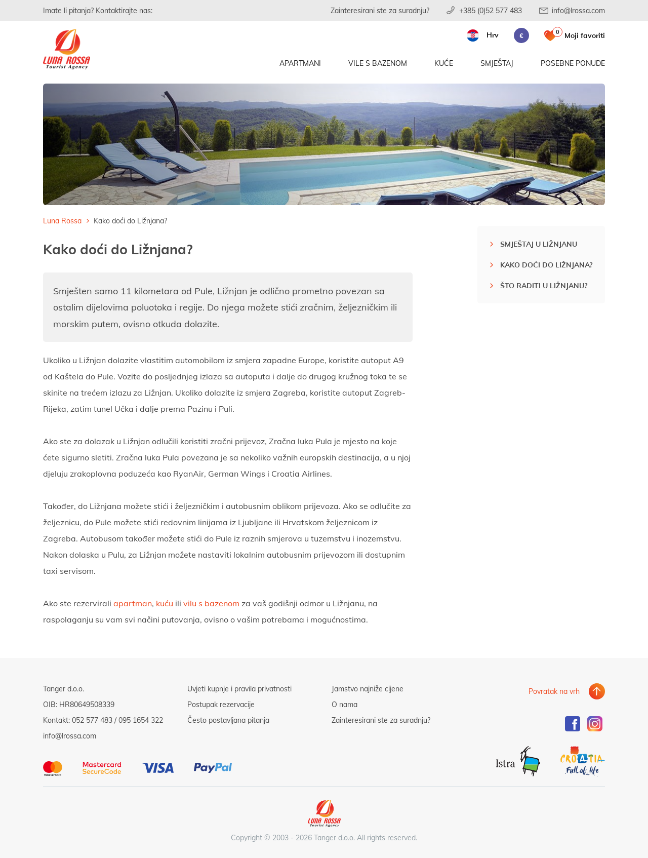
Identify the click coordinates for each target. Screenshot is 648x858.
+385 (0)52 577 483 (490, 10)
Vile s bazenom (377, 64)
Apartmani (300, 64)
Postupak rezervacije (221, 704)
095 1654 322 (140, 720)
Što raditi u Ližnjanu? (543, 285)
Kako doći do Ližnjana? (546, 264)
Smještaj (496, 64)
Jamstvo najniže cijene (367, 688)
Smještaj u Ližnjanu (538, 244)
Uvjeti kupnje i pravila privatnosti (239, 688)
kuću (165, 603)
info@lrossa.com (578, 10)
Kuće (443, 64)
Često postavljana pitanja (228, 720)
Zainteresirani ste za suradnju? (380, 10)
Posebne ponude (573, 64)
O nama (344, 704)
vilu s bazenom (211, 603)
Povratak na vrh (554, 688)
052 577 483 (92, 720)
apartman (132, 603)
